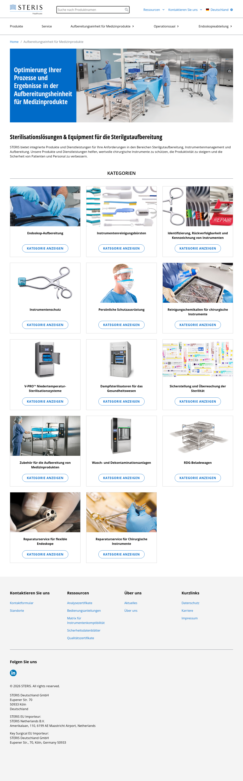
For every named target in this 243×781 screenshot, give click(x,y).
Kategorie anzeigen (45, 248)
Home (14, 42)
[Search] (93, 10)
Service (47, 26)
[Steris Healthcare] (26, 10)
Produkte (16, 26)
